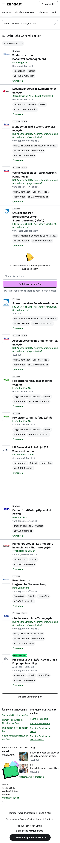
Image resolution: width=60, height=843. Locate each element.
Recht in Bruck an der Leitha (40, 730)
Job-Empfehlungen (25, 12)
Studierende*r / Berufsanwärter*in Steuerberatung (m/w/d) (28, 216)
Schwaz (38, 145)
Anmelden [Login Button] (48, 4)
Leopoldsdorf (20, 463)
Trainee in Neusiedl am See (15, 715)
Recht (9, 36)
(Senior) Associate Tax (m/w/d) (32, 618)
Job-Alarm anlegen (30, 284)
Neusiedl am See (31, 36)
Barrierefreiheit (27, 819)
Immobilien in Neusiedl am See (15, 729)
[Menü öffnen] (4, 4)
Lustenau (29, 145)
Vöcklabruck (51, 318)
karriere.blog (27, 747)
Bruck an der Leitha (23, 526)
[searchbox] (30, 23)
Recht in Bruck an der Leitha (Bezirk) (40, 738)
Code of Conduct (44, 819)
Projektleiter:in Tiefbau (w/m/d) (32, 417)
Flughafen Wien (21, 396)
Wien (16, 145)
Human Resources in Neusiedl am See (12, 721)
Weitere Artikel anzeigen (31, 777)
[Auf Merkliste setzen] (17, 81)
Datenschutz (12, 819)
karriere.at (30, 826)
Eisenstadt (19, 71)
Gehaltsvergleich (10, 797)
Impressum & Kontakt (35, 813)
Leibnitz (47, 235)
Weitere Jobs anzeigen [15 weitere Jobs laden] (30, 696)
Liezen (55, 235)
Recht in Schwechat (40, 723)
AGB (49, 813)
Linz (21, 145)
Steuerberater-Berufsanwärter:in (35, 303)
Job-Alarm (43, 12)
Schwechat (35, 396)
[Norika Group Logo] (29, 831)
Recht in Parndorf (39, 719)
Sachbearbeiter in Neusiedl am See (15, 737)
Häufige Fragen (16, 813)
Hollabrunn (25, 235)
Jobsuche (7, 12)
